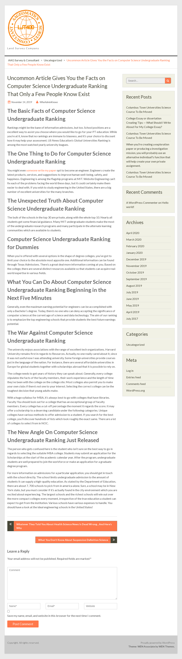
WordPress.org (135, 390)
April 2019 (132, 312)
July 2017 (132, 318)
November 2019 (136, 265)
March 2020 (133, 239)
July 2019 (132, 292)
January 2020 (134, 252)
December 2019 (136, 259)
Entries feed (133, 377)
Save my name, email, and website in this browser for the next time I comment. (54, 615)
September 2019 (136, 279)
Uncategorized (53, 60)
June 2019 (132, 298)
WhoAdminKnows (49, 102)
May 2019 (132, 305)
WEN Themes (166, 646)
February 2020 (135, 246)
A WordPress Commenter (142, 202)
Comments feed (136, 383)
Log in (129, 370)
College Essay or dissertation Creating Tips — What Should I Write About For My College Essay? (148, 122)
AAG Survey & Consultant (23, 60)
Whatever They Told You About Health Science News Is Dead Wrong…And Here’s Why (64, 526)
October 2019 (135, 272)
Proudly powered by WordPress (158, 642)
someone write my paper (41, 170)
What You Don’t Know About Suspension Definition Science (73, 539)
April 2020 (132, 233)
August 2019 (134, 285)
